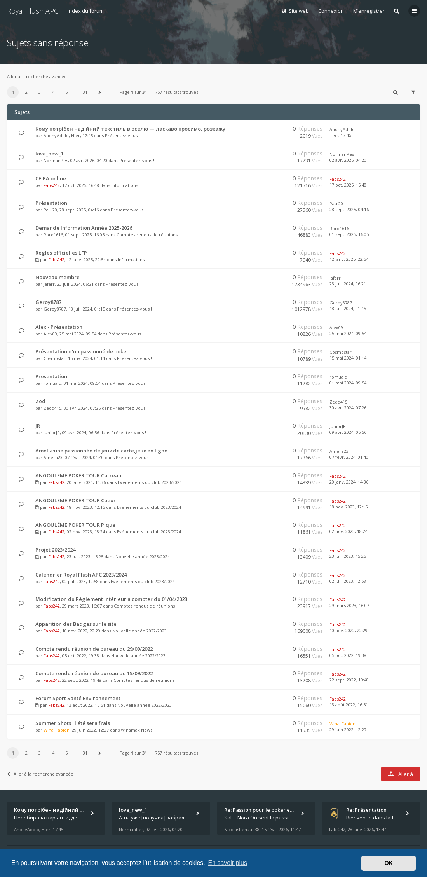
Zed (40, 401)
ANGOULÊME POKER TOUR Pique (75, 524)
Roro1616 (53, 235)
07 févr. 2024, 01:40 (348, 457)
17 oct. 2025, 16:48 (347, 185)
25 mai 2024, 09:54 (347, 333)
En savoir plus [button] (227, 863)
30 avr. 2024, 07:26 (347, 408)
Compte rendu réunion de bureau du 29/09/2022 (94, 648)
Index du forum (86, 10)
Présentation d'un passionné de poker (82, 351)
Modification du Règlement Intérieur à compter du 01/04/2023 (111, 599)
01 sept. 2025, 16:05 (349, 234)
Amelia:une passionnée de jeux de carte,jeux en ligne (101, 450)
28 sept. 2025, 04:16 (349, 209)
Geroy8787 (48, 302)
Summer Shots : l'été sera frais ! (74, 723)
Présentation (51, 202)
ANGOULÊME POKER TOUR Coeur (75, 500)
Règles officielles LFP (61, 252)
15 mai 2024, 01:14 (347, 358)
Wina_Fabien (57, 730)
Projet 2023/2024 (55, 549)
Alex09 (50, 334)
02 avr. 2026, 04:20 (347, 160)
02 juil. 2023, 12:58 (347, 581)
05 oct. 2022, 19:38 (347, 655)
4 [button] (53, 92)
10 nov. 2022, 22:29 (348, 630)
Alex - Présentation (58, 326)
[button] (100, 92)
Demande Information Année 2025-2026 (83, 227)
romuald (52, 383)
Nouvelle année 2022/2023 (139, 631)
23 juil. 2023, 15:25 (347, 556)
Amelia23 (53, 457)
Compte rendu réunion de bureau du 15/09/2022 (94, 673)
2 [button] (26, 92)
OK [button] (388, 863)
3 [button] (39, 92)
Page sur (133, 92)
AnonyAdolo (56, 135)
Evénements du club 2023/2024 (150, 482)
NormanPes (56, 160)
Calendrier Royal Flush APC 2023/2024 (81, 574)
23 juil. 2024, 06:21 (347, 284)
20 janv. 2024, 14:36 (348, 482)
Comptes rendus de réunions (147, 235)
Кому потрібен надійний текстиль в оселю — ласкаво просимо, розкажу (130, 128)
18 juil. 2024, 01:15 (347, 308)
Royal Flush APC (32, 11)
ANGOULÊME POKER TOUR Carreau (78, 475)
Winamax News (136, 730)
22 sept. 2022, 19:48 (349, 680)
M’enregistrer (369, 10)
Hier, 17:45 (340, 135)
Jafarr (49, 284)
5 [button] (66, 92)
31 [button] (85, 92)
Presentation (51, 376)
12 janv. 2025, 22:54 (348, 259)
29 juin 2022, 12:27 (347, 729)
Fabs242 (52, 185)
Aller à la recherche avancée (37, 76)
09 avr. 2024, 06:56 (347, 432)
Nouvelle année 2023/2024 (142, 556)
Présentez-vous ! (122, 135)
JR (37, 425)
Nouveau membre (57, 277)
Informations (124, 185)
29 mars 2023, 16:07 (349, 605)
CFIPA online (50, 178)
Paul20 (50, 210)
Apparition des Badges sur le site (76, 623)
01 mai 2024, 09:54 (347, 383)
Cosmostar (55, 358)
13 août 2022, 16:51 (348, 705)
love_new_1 (49, 153)
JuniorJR (52, 432)
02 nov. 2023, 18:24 (348, 531)
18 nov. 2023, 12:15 (348, 507)
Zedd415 (52, 408)
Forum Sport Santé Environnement (77, 698)
